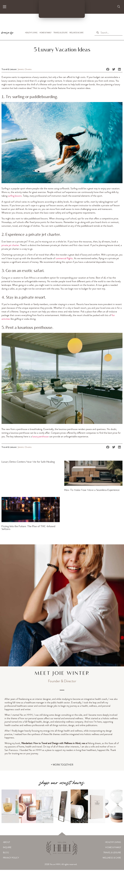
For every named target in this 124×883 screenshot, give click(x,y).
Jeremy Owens (25, 69)
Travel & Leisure (60, 32)
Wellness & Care (76, 32)
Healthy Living (31, 32)
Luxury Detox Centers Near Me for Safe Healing (28, 462)
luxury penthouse (40, 436)
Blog (6, 852)
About (6, 842)
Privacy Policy (11, 858)
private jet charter (10, 245)
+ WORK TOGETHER (62, 764)
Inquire (7, 847)
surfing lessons (15, 196)
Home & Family (46, 32)
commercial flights (64, 258)
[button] (108, 69)
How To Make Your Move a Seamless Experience (92, 490)
